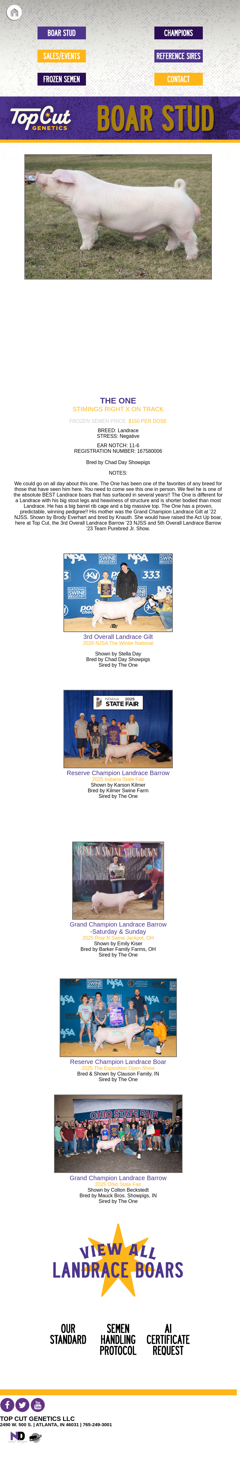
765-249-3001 (97, 1424)
